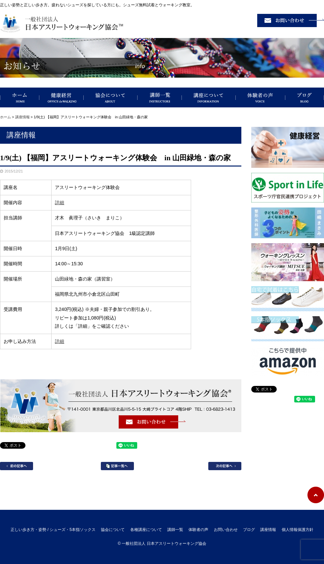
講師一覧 (160, 97)
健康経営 (61, 97)
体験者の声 (260, 97)
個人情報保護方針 (297, 529)
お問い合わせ (226, 529)
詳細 (59, 202)
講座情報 (22, 117)
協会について (111, 97)
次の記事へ (224, 466)
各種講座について (146, 529)
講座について (209, 97)
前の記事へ (16, 466)
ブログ (304, 97)
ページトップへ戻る (315, 495)
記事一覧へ (117, 466)
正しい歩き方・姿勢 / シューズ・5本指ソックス (19, 97)
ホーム (5, 117)
